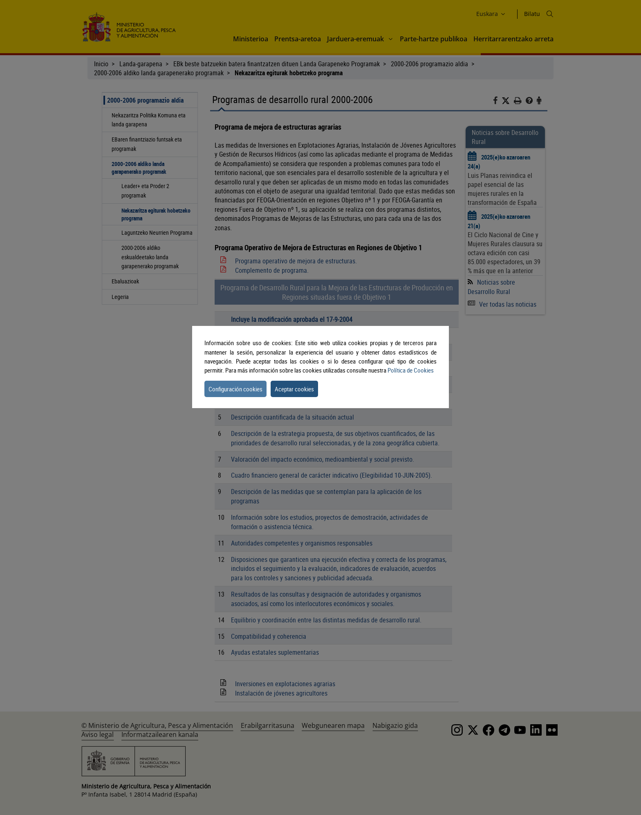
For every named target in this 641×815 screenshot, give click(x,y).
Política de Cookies (411, 370)
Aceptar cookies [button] (294, 389)
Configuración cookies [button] (235, 389)
